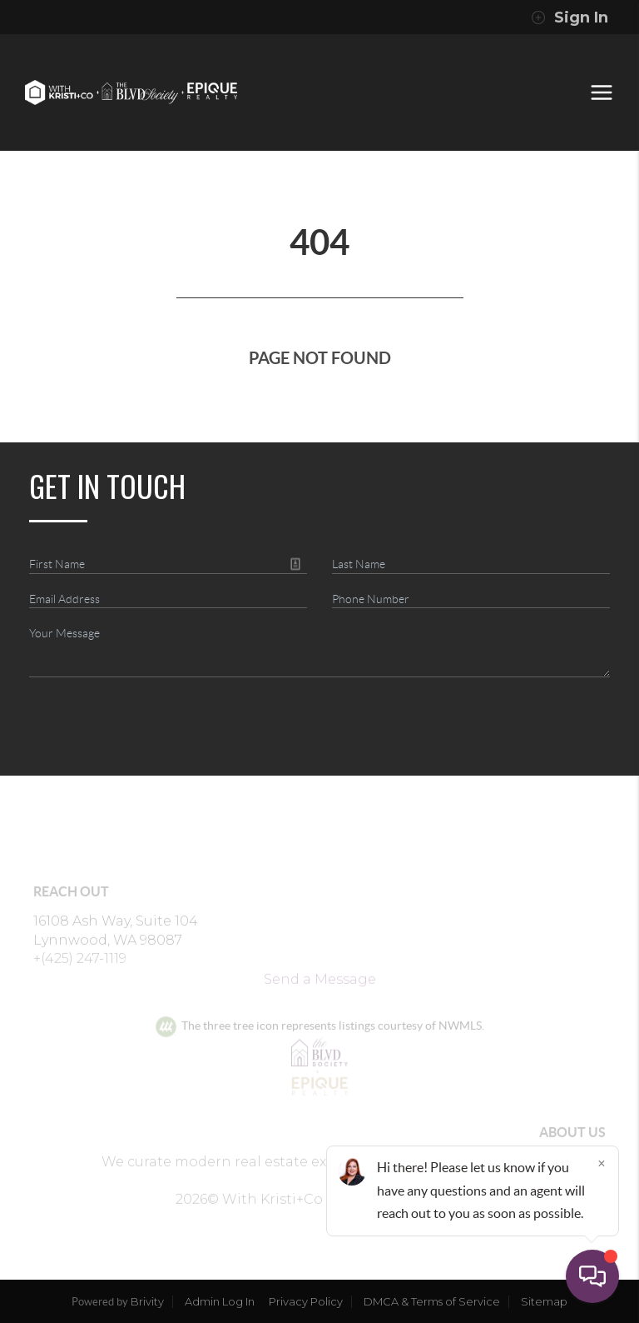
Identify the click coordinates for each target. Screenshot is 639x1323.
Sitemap (544, 1301)
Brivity (147, 1301)
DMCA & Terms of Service (432, 1301)
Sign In (569, 17)
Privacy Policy (306, 1301)
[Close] (601, 1163)
